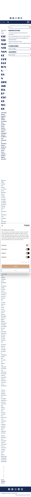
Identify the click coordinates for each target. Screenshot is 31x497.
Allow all (16, 266)
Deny (15, 270)
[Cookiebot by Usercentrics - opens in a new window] (24, 225)
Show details (24, 262)
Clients (2, 33)
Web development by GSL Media (22, 494)
